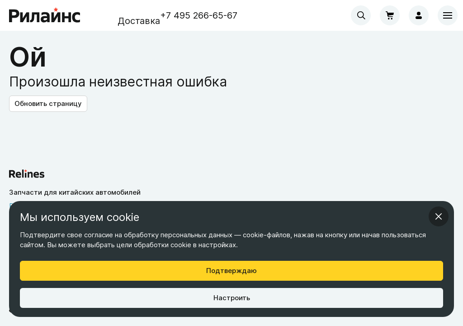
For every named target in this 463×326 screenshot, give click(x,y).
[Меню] (448, 15)
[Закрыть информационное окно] (439, 216)
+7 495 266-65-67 (198, 15)
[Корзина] (390, 15)
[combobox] (361, 15)
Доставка (139, 20)
